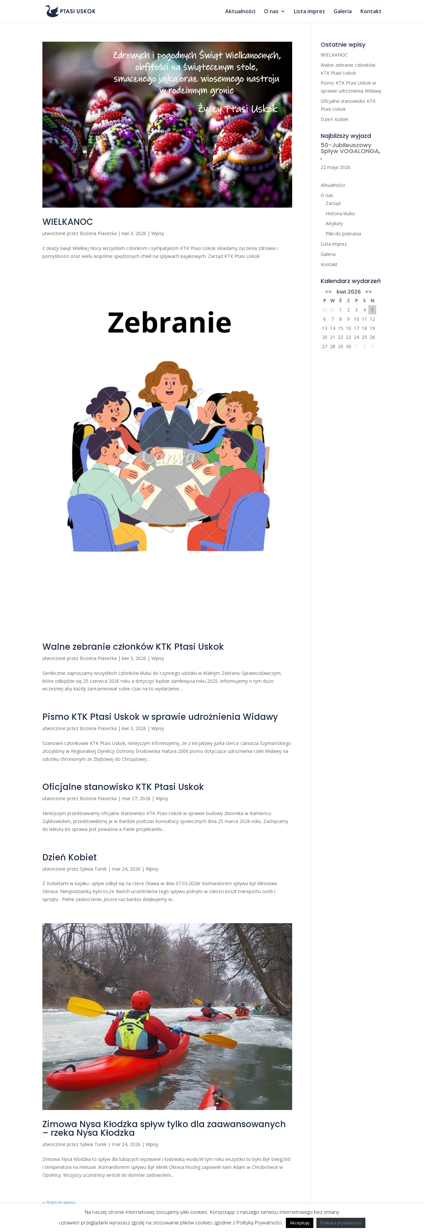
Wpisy (157, 233)
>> (368, 291)
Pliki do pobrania (343, 233)
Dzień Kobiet (69, 857)
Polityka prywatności (340, 1223)
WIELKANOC (67, 222)
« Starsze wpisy (58, 1202)
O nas (271, 12)
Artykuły (334, 223)
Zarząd (333, 203)
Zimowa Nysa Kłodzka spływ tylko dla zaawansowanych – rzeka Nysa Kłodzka (164, 1128)
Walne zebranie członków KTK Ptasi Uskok (133, 647)
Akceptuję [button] (299, 1223)
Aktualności (240, 12)
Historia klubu (340, 213)
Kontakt (371, 12)
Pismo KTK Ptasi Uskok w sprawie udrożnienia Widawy (160, 717)
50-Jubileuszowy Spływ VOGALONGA (350, 148)
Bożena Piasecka (98, 233)
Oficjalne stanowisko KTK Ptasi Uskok (123, 787)
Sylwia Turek (93, 869)
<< (328, 291)
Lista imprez (309, 12)
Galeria (343, 12)
